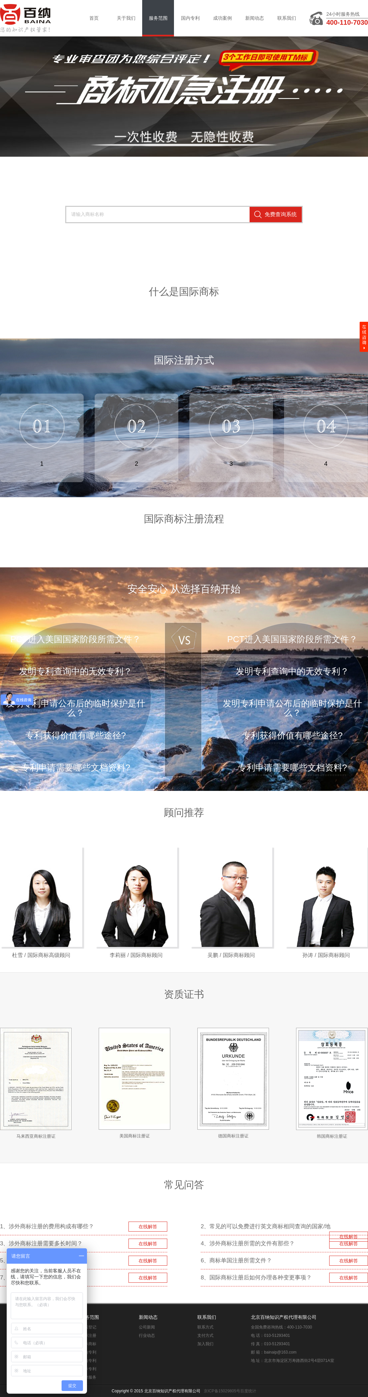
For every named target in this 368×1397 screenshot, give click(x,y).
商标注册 (88, 1335)
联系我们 (286, 18)
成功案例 (222, 18)
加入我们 (205, 1344)
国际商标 (88, 1344)
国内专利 (190, 18)
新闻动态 (254, 18)
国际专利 (88, 1369)
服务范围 (158, 18)
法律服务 (88, 1377)
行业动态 (147, 1335)
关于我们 (126, 18)
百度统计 (248, 1391)
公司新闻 (147, 1327)
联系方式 (205, 1327)
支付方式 (205, 1335)
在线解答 (148, 1226)
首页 (94, 18)
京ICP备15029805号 (222, 1391)
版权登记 (88, 1327)
